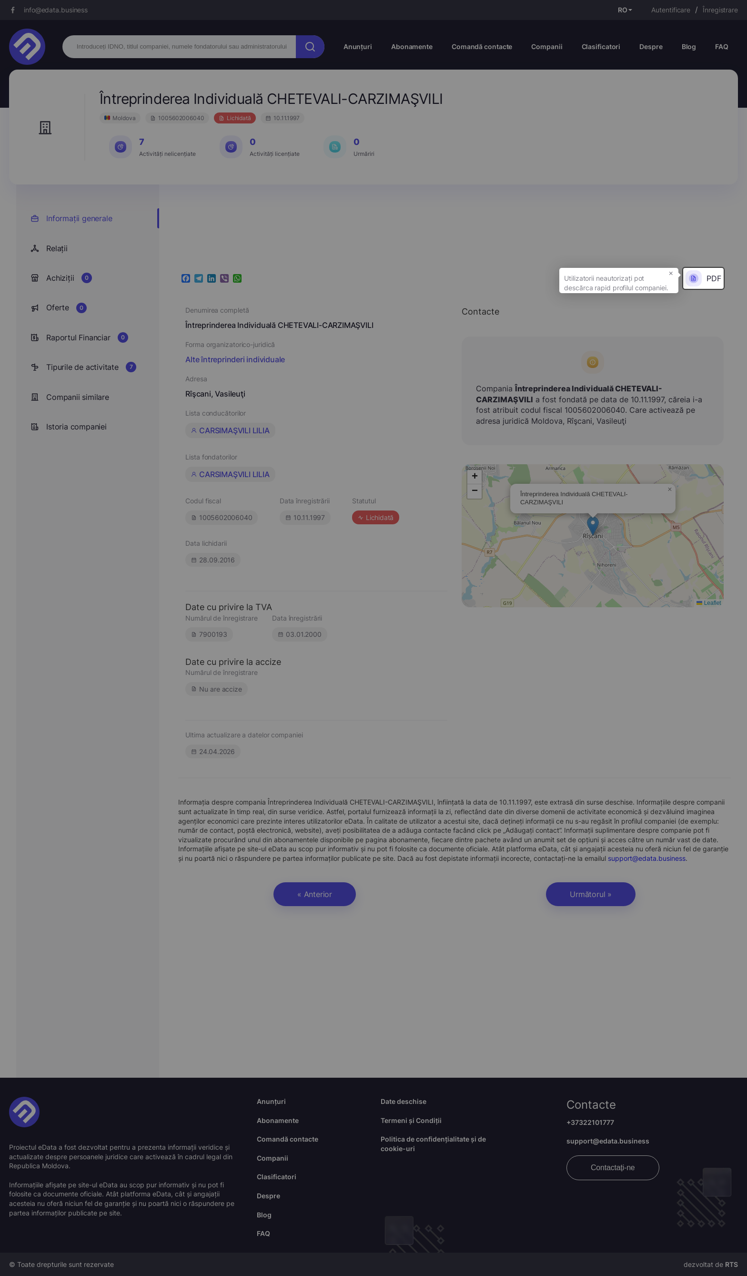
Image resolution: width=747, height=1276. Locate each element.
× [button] (671, 272)
